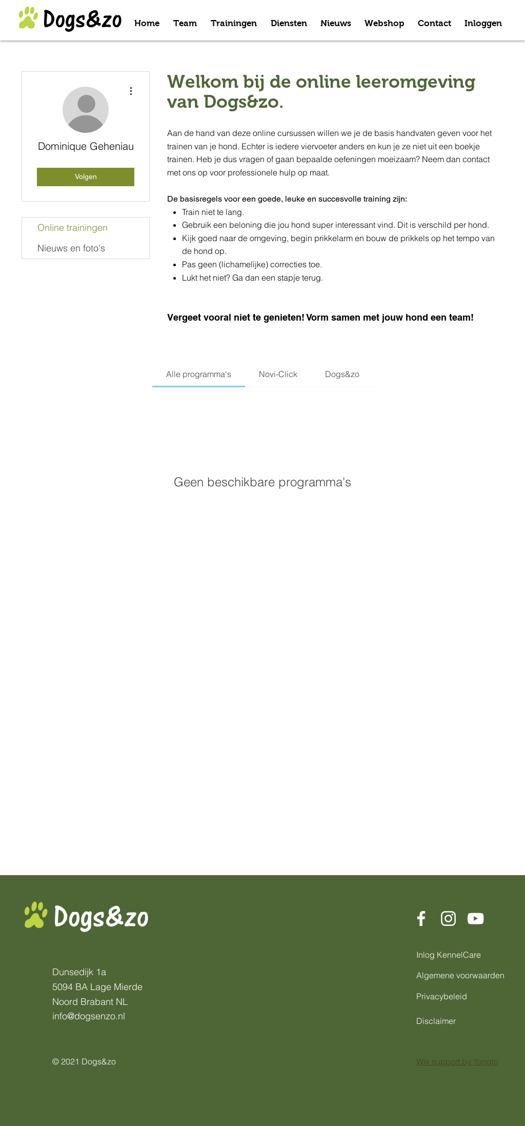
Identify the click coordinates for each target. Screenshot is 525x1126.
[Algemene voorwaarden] (463, 975)
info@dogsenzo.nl (88, 1016)
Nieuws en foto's (71, 248)
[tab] (198, 374)
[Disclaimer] (442, 1021)
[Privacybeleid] (442, 996)
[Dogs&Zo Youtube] (476, 918)
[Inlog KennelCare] (452, 954)
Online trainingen (72, 227)
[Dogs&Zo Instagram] (448, 918)
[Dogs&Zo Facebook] (421, 918)
